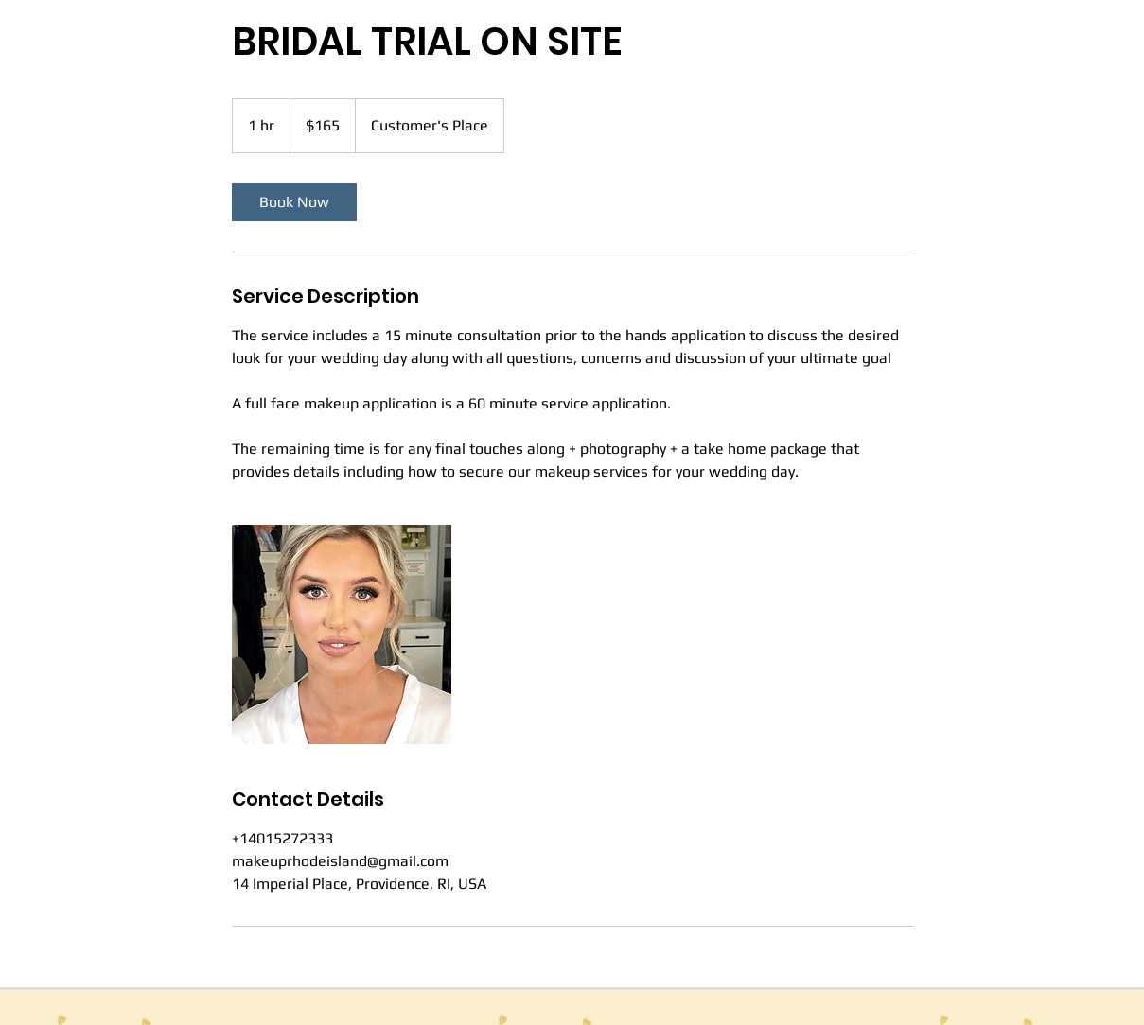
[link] (294, 202)
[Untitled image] (341, 634)
